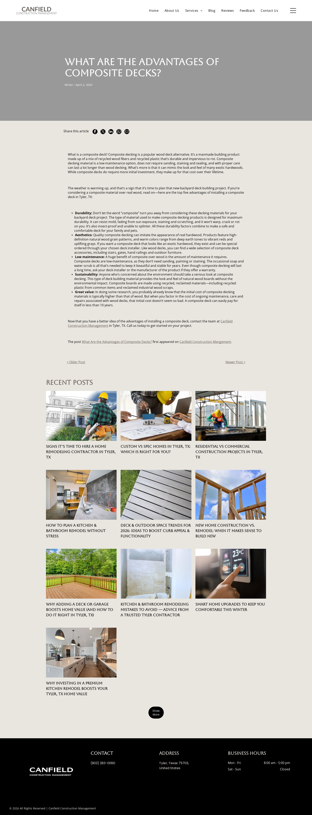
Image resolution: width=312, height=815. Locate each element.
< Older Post (76, 362)
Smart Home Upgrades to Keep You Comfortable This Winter (230, 607)
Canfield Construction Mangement (205, 342)
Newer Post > (235, 362)
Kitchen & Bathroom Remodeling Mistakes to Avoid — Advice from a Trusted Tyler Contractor (155, 609)
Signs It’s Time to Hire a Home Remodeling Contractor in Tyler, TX (81, 451)
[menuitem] (154, 11)
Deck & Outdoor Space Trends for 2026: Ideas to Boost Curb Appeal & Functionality (156, 530)
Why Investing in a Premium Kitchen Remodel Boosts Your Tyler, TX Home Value (77, 688)
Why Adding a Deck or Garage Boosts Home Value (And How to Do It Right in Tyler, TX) (79, 609)
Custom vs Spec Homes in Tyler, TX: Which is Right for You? (155, 449)
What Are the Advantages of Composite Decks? (117, 342)
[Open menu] (293, 11)
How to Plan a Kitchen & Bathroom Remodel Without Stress (76, 530)
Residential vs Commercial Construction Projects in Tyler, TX (229, 451)
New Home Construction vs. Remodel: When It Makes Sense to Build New (228, 530)
